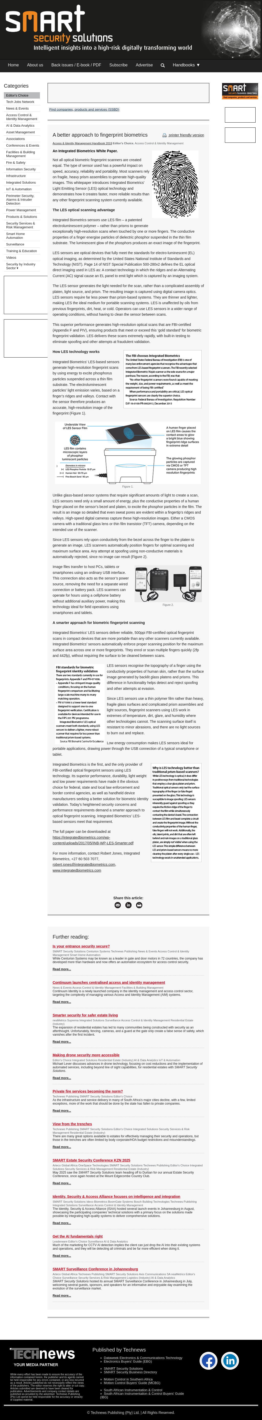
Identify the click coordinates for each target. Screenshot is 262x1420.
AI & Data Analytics (20, 125)
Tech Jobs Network (20, 102)
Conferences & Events (22, 145)
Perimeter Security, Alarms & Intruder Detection (20, 199)
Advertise (144, 65)
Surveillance (15, 244)
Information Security (21, 169)
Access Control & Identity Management (21, 117)
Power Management (21, 210)
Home (13, 65)
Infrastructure (16, 176)
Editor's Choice (17, 95)
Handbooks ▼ (186, 65)
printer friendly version (182, 135)
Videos (11, 257)
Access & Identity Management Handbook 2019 (82, 143)
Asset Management (20, 132)
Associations (15, 139)
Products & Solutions (21, 217)
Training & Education (21, 251)
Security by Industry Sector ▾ (20, 266)
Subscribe (119, 65)
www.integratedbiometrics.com (77, 870)
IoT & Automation (19, 189)
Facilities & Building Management (20, 154)
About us (35, 65)
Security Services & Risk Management (20, 225)
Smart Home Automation (15, 236)
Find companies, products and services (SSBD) (84, 109)
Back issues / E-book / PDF (76, 65)
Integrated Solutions (21, 182)
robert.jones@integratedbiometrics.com (84, 864)
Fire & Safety (15, 162)
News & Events (17, 108)
